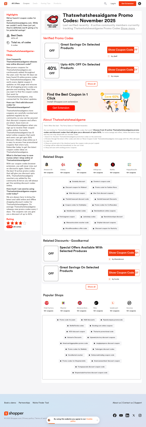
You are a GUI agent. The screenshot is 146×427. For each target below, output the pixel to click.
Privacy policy (28, 418)
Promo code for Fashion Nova (106, 187)
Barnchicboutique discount (113, 217)
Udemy (63, 169)
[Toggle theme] (139, 3)
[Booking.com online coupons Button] (101, 326)
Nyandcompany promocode (113, 320)
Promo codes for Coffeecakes (106, 205)
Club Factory (49, 308)
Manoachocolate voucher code (77, 222)
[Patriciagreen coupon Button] (66, 217)
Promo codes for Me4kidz (77, 349)
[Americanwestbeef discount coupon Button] (106, 361)
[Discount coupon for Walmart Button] (75, 187)
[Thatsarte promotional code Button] (102, 332)
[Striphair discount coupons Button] (105, 223)
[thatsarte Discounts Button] (73, 338)
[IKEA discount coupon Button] (76, 332)
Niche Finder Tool (41, 403)
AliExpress (97, 169)
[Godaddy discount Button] (77, 182)
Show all (91, 287)
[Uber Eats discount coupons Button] (102, 193)
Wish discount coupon (77, 193)
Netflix (112, 169)
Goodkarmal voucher (75, 355)
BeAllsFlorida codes (77, 326)
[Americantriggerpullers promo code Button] (74, 343)
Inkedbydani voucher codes (76, 211)
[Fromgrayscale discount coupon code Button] (90, 367)
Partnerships (24, 403)
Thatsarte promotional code (103, 331)
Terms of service (41, 418)
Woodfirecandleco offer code (76, 228)
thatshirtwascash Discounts (107, 199)
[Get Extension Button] (61, 108)
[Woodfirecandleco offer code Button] (75, 229)
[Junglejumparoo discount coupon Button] (107, 343)
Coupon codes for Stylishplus (75, 205)
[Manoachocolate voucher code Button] (77, 223)
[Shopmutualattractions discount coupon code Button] (90, 373)
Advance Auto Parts (84, 308)
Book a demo (10, 403)
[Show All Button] (91, 286)
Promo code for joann (67, 320)
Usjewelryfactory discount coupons (102, 337)
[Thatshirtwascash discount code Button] (76, 199)
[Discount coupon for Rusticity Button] (105, 229)
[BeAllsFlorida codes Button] (76, 326)
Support (138, 403)
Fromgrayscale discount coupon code (91, 367)
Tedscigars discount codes (104, 349)
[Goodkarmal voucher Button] (74, 355)
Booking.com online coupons (102, 326)
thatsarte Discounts (74, 337)
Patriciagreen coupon (67, 217)
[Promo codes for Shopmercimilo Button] (73, 361)
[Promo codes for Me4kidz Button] (76, 349)
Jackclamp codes (89, 217)
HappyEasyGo (131, 169)
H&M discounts (89, 320)
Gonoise (129, 308)
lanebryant (114, 308)
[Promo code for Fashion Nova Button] (105, 187)
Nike (95, 308)
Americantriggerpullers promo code (75, 343)
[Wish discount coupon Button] (76, 193)
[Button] (113, 4)
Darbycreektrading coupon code (102, 355)
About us (117, 403)
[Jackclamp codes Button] (88, 217)
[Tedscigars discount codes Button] (103, 349)
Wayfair (63, 308)
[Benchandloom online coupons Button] (104, 211)
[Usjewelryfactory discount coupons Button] (101, 338)
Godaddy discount (78, 181)
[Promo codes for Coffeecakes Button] (105, 205)
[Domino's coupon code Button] (101, 182)
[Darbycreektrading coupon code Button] (101, 355)
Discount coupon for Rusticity (106, 228)
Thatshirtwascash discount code (77, 199)
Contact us (128, 403)
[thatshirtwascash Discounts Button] (106, 199)
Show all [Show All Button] (91, 84)
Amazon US (48, 169)
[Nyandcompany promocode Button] (112, 320)
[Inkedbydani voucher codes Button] (75, 211)
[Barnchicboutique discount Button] (112, 217)
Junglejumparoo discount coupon (108, 343)
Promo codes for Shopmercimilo (74, 361)
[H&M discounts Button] (88, 320)
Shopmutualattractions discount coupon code (91, 373)
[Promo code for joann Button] (66, 320)
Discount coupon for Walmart (76, 187)
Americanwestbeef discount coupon (107, 361)
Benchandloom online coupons (105, 211)
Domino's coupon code (102, 181)
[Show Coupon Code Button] (120, 50)
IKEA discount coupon (77, 331)
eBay (78, 169)
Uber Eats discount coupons (103, 193)
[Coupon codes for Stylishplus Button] (75, 205)
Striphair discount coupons (106, 222)
